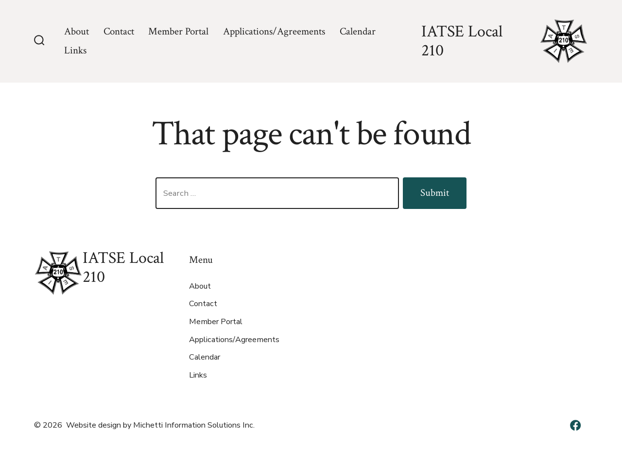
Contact (119, 31)
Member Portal (178, 31)
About (76, 31)
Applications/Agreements (274, 31)
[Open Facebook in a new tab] (575, 425)
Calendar (358, 31)
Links (75, 50)
